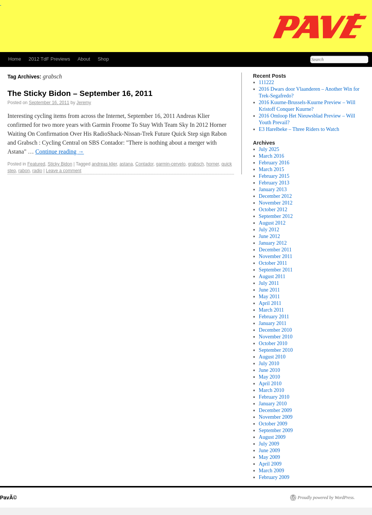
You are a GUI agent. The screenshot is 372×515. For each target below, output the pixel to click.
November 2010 (276, 336)
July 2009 (269, 444)
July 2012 (269, 229)
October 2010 (273, 343)
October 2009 (273, 424)
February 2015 (274, 176)
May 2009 (269, 457)
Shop (103, 59)
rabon (24, 170)
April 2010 (270, 383)
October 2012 (273, 209)
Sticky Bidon (60, 164)
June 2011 (269, 290)
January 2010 (273, 403)
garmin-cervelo (170, 164)
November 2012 (276, 203)
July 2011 (269, 283)
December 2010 (275, 330)
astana (126, 164)
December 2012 (275, 196)
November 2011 (275, 256)
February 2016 (274, 162)
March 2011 (271, 310)
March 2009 (271, 470)
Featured (36, 164)
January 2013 (273, 189)
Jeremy (84, 102)
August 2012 (272, 223)
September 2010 (276, 350)
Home (14, 59)
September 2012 (276, 216)
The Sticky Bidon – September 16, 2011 (80, 93)
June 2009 (269, 450)
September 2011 (276, 270)
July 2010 (269, 363)
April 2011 (270, 303)
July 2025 (269, 149)
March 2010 (271, 390)
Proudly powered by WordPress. (326, 497)
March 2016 (271, 156)
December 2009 (275, 410)
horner (212, 164)
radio (37, 170)
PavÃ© (8, 497)
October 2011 (273, 263)
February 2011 (274, 316)
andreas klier (104, 164)
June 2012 (269, 236)
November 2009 (276, 417)
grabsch (196, 164)
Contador (144, 164)
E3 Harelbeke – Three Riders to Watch (299, 129)
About (83, 59)
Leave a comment (63, 170)
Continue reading (59, 151)
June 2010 (269, 370)
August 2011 (272, 276)
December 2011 (275, 249)
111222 (266, 82)
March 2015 (271, 169)
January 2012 (273, 243)
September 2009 (276, 430)
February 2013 (274, 183)
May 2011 (269, 296)
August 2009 (272, 437)
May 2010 (269, 377)
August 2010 (272, 357)
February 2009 (274, 477)
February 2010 (274, 397)
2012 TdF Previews (49, 59)
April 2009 (270, 464)
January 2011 (273, 323)
